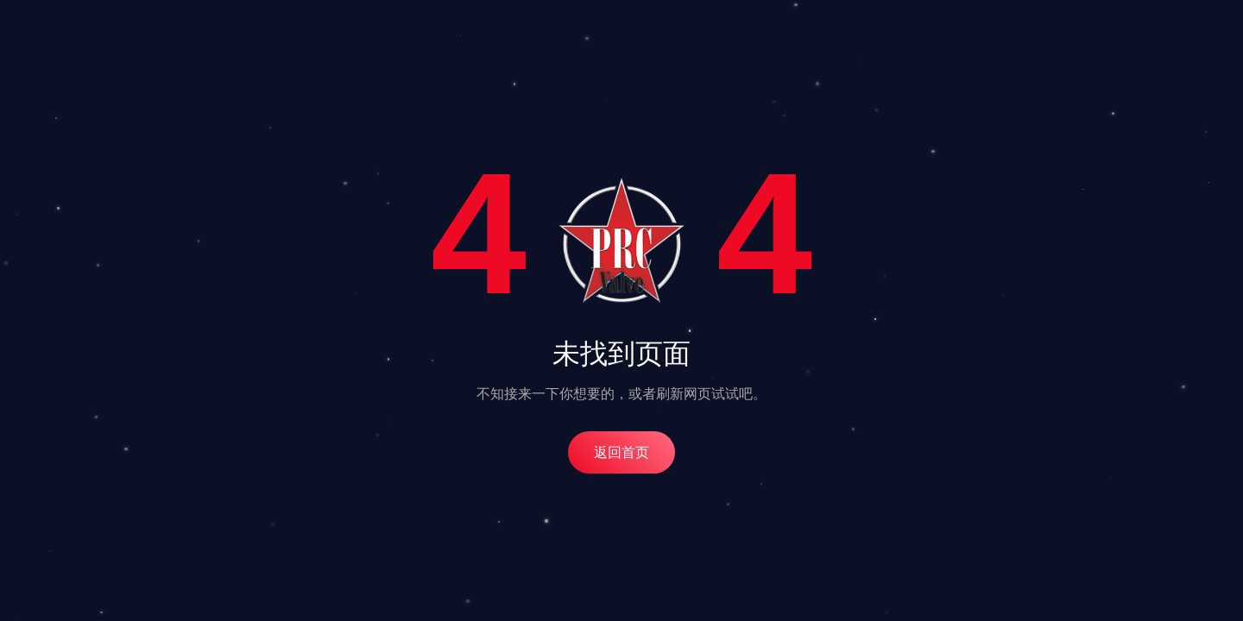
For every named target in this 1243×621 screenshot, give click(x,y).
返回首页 (621, 452)
